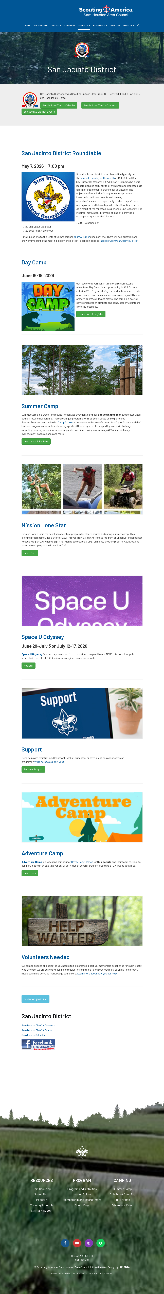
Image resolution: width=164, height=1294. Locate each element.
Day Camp (34, 262)
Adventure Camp (42, 853)
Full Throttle (122, 1199)
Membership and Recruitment (82, 1199)
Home (27, 25)
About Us (128, 25)
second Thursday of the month (98, 177)
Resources (100, 25)
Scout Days (82, 1205)
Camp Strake (65, 422)
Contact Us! (82, 1259)
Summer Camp (40, 405)
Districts (84, 25)
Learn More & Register (91, 313)
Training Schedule (41, 1205)
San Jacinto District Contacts (100, 105)
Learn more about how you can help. (97, 973)
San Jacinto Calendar (33, 1034)
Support (32, 749)
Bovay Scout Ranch (82, 861)
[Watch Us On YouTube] (77, 1243)
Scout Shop (41, 1194)
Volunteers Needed (46, 956)
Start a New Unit (41, 1210)
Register (28, 665)
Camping (69, 25)
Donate (115, 25)
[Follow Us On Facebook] (65, 1243)
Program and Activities (82, 1189)
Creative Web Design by (111, 1267)
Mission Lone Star (44, 525)
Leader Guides (82, 1194)
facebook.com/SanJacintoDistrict (118, 240)
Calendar (56, 25)
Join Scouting (40, 25)
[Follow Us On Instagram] (89, 1243)
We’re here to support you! (49, 761)
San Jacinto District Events (39, 111)
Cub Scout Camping (122, 1194)
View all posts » (35, 999)
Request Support (33, 769)
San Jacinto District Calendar (58, 105)
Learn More (30, 552)
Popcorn (41, 1199)
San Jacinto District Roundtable (61, 152)
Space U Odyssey (43, 636)
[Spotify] (100, 1243)
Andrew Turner (82, 236)
